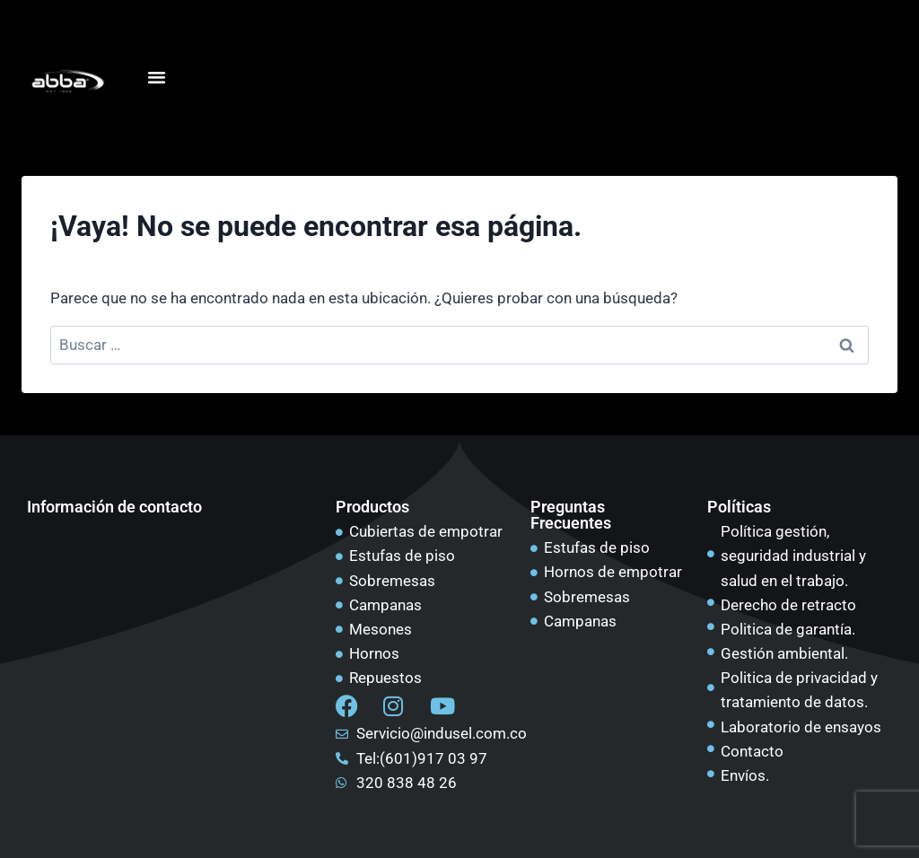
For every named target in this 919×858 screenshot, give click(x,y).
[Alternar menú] (156, 77)
